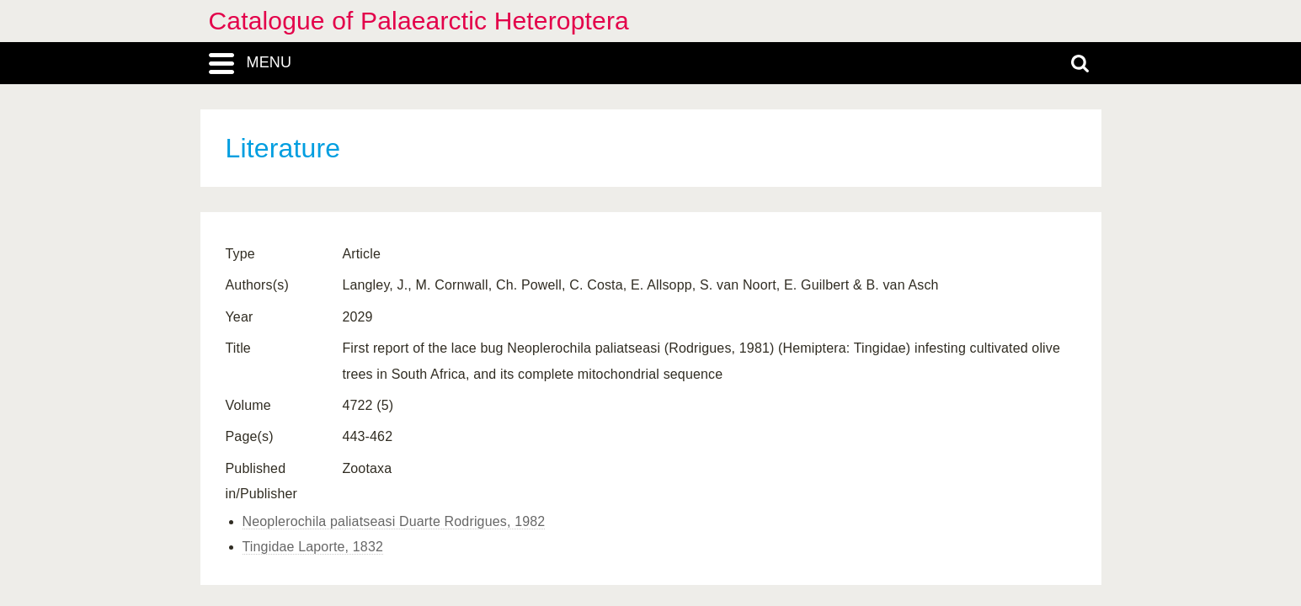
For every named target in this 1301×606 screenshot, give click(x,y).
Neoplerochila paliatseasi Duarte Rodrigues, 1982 (394, 521)
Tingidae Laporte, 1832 (313, 547)
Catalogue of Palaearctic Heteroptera (419, 21)
